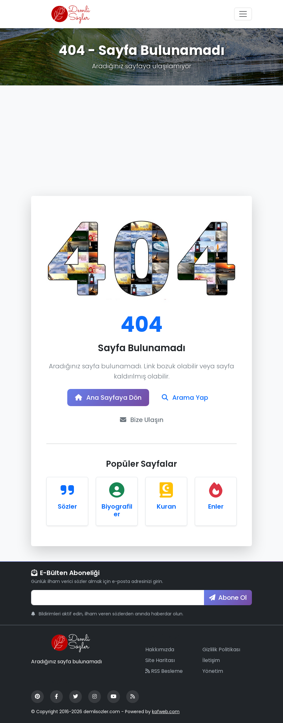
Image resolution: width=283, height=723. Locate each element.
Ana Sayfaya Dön (108, 397)
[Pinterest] (37, 696)
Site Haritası (160, 660)
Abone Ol (228, 597)
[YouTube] (113, 696)
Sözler (67, 506)
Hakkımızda (159, 649)
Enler (216, 506)
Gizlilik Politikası (221, 649)
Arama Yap (185, 397)
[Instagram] (94, 696)
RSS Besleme (164, 671)
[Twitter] (75, 696)
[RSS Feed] (132, 696)
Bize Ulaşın (141, 419)
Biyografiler (117, 510)
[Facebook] (56, 696)
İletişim (211, 660)
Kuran (166, 506)
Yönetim (212, 671)
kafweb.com (166, 711)
